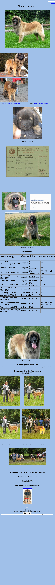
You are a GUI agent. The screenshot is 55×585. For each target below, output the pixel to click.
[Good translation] (25, 513)
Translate (52, 3)
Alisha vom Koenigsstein (41, 103)
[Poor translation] (29, 513)
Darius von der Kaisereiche (11, 103)
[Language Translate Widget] (51, 1)
